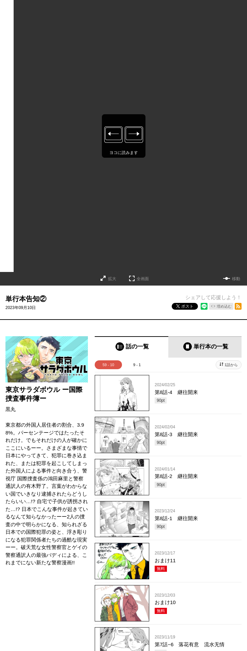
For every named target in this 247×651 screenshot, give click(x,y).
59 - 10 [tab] (108, 365)
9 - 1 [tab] (137, 365)
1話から (231, 365)
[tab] (131, 347)
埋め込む (224, 306)
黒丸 (10, 409)
